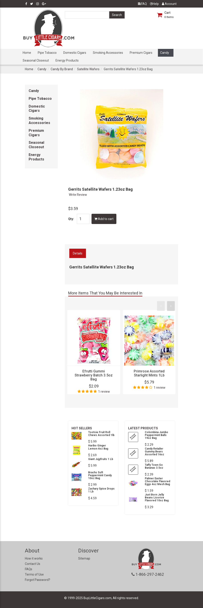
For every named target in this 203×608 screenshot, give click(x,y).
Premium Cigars (141, 52)
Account (169, 4)
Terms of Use (34, 574)
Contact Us (32, 564)
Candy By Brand (62, 69)
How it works (34, 558)
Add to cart (103, 219)
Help (154, 4)
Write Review (78, 194)
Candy (164, 52)
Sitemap (84, 558)
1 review (104, 391)
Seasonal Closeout (36, 60)
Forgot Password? (37, 580)
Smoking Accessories (108, 52)
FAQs (28, 569)
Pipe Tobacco (47, 52)
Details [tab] (77, 253)
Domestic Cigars (74, 52)
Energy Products (67, 60)
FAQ (142, 4)
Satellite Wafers (88, 69)
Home (27, 52)
